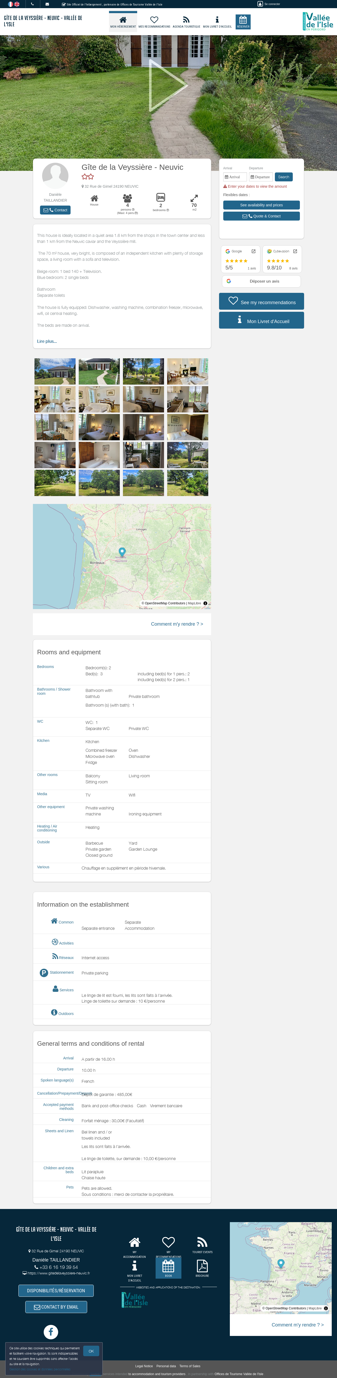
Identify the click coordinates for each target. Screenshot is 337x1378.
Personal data (166, 1366)
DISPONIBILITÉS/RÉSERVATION (56, 1290)
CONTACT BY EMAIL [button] (56, 1307)
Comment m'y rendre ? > (177, 624)
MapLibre (194, 603)
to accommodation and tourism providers (157, 1374)
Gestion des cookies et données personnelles (40, 1369)
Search (283, 177)
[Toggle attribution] (205, 603)
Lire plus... (47, 341)
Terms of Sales (190, 1366)
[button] (55, 210)
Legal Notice (144, 1366)
